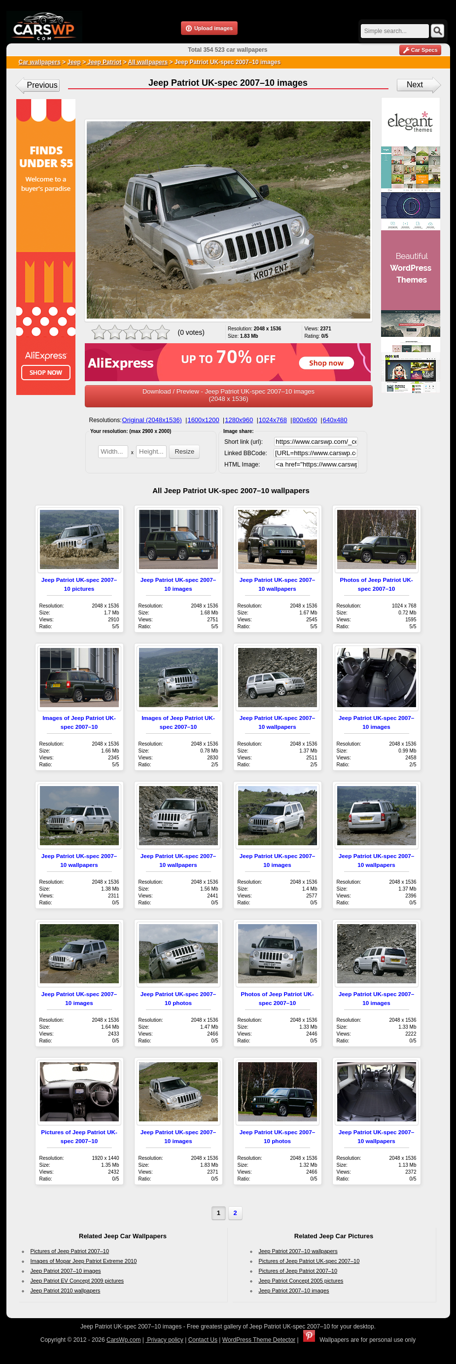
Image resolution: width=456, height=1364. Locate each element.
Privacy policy (164, 1339)
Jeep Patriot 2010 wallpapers (66, 1290)
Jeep (74, 62)
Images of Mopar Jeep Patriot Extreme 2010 (84, 1261)
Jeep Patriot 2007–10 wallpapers (298, 1251)
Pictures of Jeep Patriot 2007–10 (70, 1251)
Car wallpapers (40, 62)
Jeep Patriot (103, 62)
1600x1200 (203, 420)
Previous (42, 85)
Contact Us (202, 1339)
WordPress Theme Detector (258, 1339)
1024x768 (273, 420)
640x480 (335, 420)
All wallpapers (148, 62)
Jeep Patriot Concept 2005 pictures (301, 1281)
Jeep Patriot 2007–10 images (66, 1271)
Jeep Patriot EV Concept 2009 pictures (77, 1281)
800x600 (304, 420)
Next (415, 84)
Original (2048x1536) (152, 420)
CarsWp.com (123, 1339)
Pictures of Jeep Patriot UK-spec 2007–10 (309, 1261)
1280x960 (239, 420)
